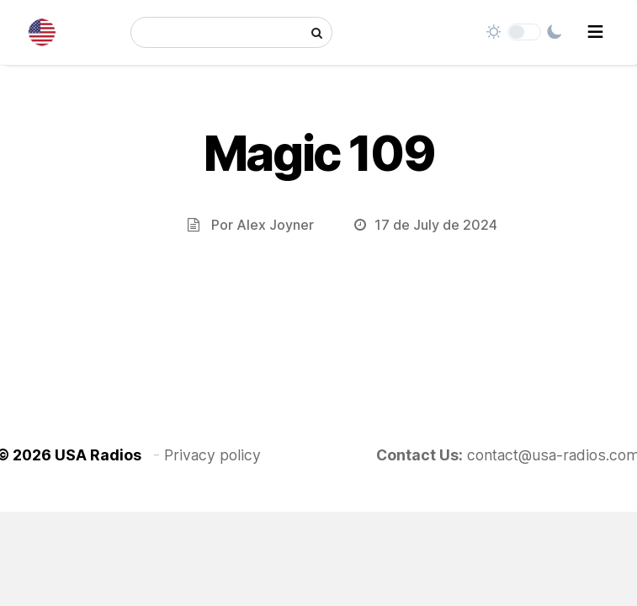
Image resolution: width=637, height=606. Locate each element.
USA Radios (98, 455)
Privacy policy (212, 455)
